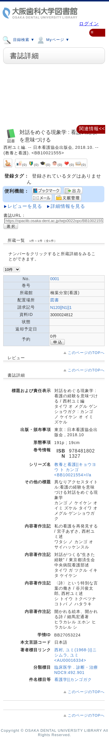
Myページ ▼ (52, 39)
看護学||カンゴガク (73, 679)
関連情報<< (92, 128)
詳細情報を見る (68, 206)
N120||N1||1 (61, 307)
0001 (54, 278)
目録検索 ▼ (18, 39)
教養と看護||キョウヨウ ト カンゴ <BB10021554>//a (75, 469)
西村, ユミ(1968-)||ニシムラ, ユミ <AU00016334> (75, 655)
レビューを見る (25, 206)
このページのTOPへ (86, 352)
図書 (54, 300)
